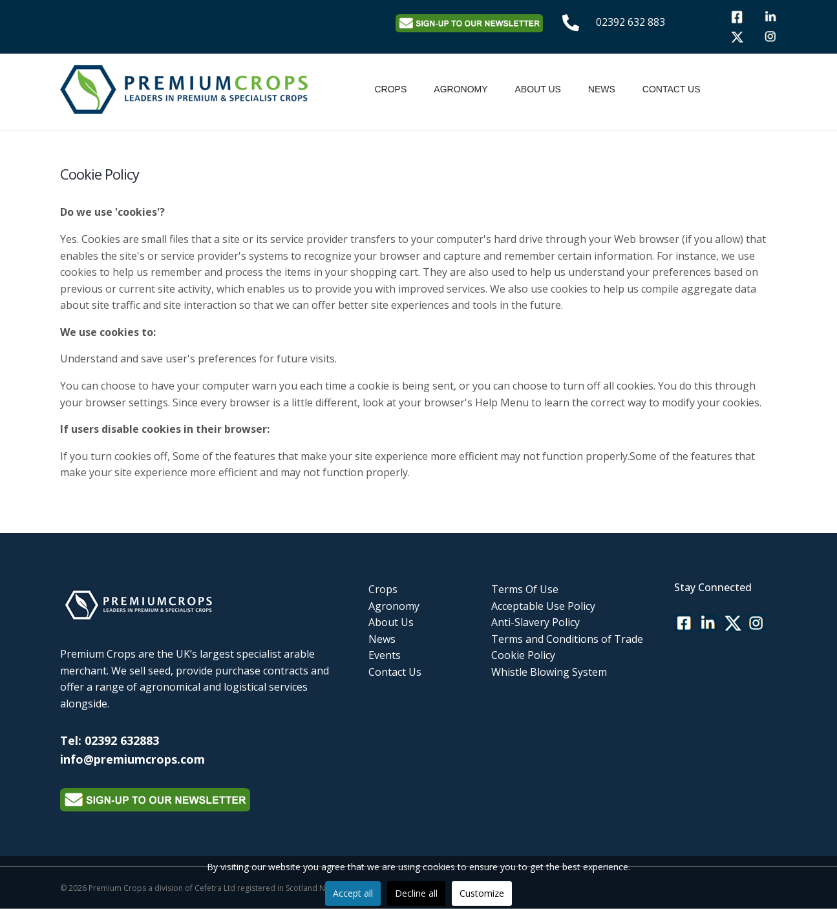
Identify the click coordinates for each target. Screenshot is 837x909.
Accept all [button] (353, 893)
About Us (538, 89)
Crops (391, 89)
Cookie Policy (523, 655)
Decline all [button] (416, 893)
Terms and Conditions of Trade (567, 639)
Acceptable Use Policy (543, 606)
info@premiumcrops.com (132, 759)
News (601, 89)
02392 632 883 (630, 22)
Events (384, 655)
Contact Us (671, 89)
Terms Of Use (524, 589)
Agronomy (460, 89)
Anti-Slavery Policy (535, 622)
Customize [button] (482, 893)
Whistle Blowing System (549, 672)
